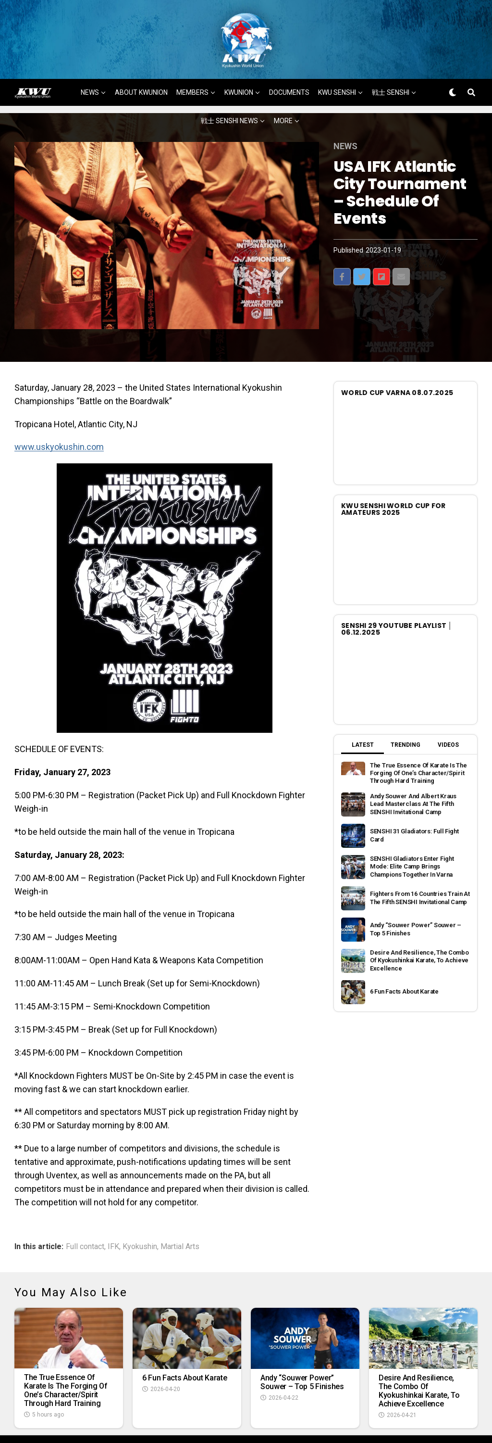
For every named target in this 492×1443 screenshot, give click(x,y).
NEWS (90, 62)
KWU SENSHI (337, 62)
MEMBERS (192, 62)
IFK (113, 1217)
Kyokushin (140, 1217)
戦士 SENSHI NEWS (229, 91)
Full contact (85, 1217)
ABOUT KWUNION (141, 62)
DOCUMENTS (289, 62)
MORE (283, 91)
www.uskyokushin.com (59, 417)
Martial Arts (179, 1217)
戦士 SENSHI (390, 62)
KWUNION (238, 62)
